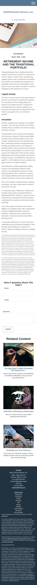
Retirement (18, 495)
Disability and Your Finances (18, 450)
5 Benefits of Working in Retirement (18, 411)
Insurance (18, 500)
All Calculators (18, 512)
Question (6, 311)
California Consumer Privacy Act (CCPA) (17, 538)
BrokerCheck (4, 516)
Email (6, 300)
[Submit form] (8, 329)
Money (18, 504)
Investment (18, 497)
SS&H (6, 12)
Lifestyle (18, 506)
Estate (19, 499)
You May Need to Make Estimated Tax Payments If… (18, 369)
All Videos (18, 510)
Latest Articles (18, 508)
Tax (18, 502)
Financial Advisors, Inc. (21, 12)
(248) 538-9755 (18, 20)
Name (6, 288)
